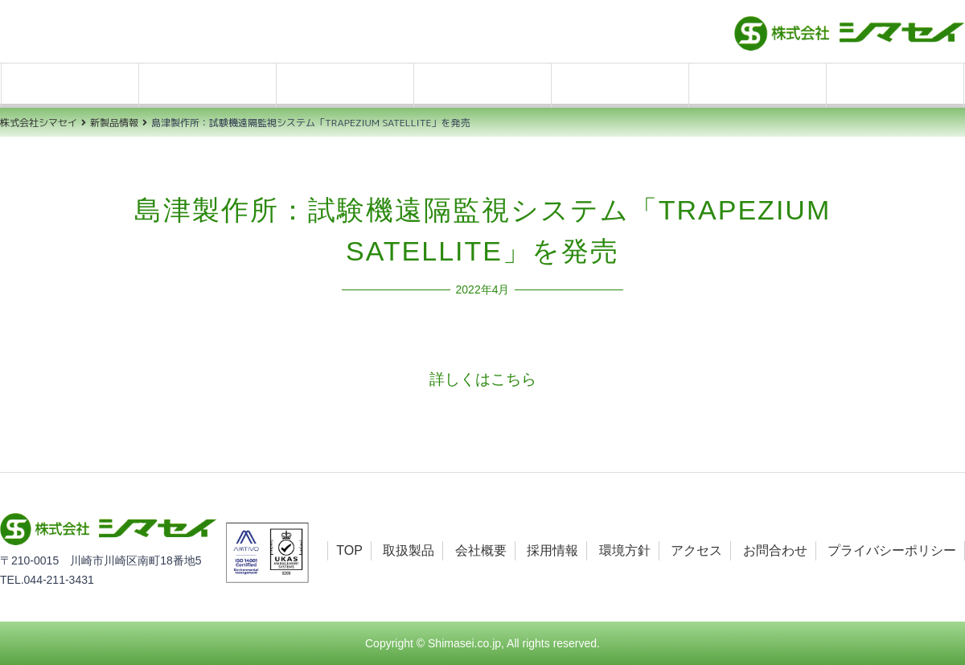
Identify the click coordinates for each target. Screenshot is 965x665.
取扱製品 (207, 86)
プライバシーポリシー (891, 550)
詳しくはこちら (482, 379)
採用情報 (482, 86)
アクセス (757, 86)
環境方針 (620, 86)
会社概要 (345, 86)
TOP (70, 86)
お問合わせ (895, 86)
